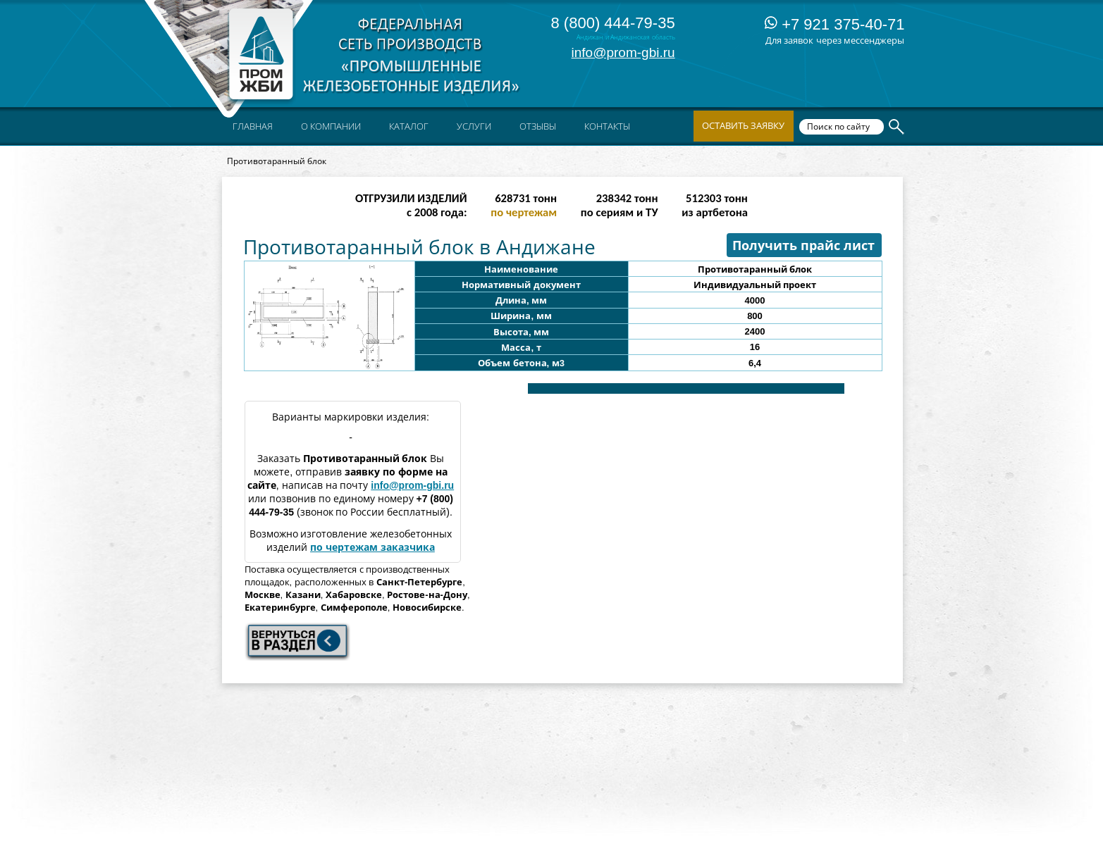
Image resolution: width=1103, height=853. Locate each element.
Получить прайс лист (803, 246)
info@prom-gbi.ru (623, 52)
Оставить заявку (743, 125)
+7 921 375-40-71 (834, 24)
